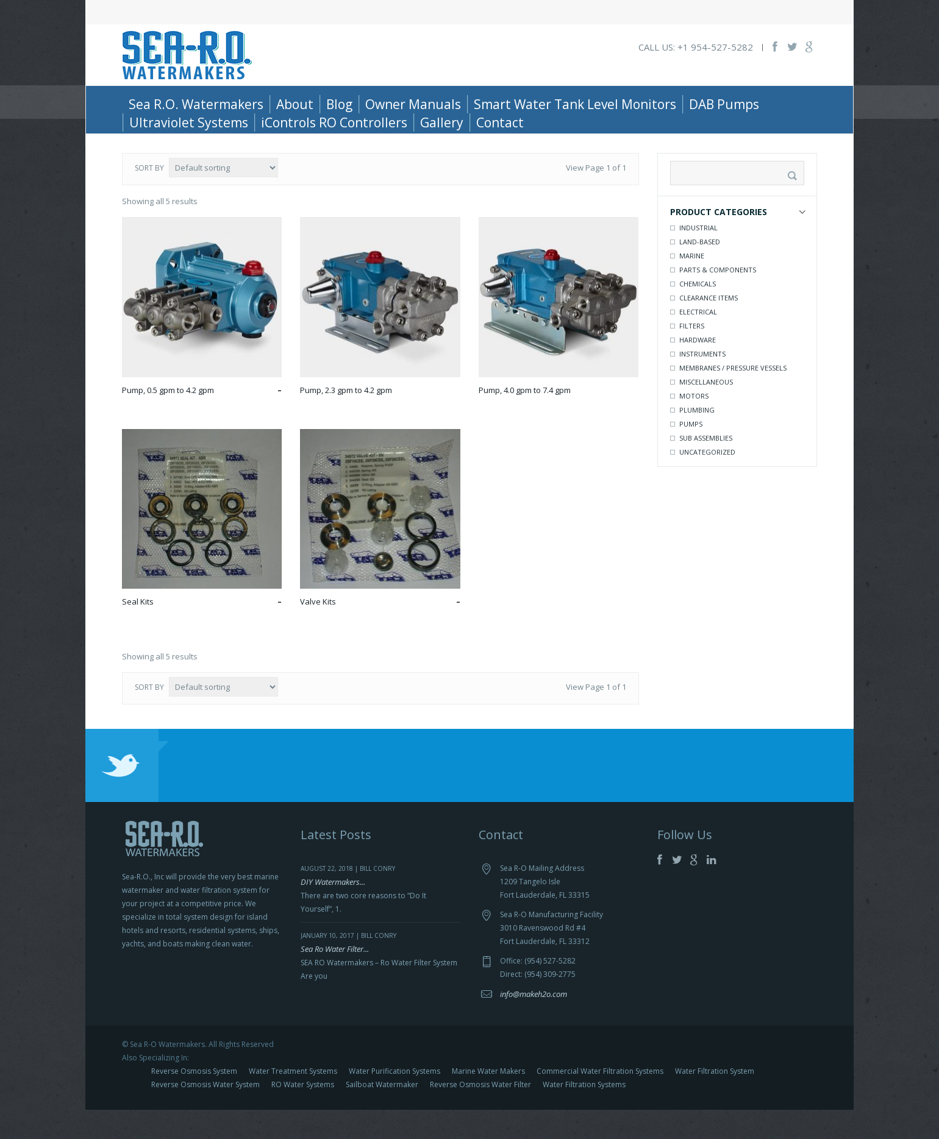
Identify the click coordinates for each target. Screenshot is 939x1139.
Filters (691, 355)
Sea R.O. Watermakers (196, 104)
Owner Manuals (413, 104)
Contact (500, 122)
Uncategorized (707, 481)
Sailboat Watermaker (382, 1114)
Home (133, 144)
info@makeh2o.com (533, 1023)
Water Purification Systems (394, 1100)
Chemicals (697, 313)
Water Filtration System (714, 1100)
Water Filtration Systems (584, 1114)
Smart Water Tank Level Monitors (575, 104)
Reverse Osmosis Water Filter (480, 1114)
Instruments (702, 383)
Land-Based (699, 270)
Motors (694, 425)
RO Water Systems (302, 1114)
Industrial (698, 256)
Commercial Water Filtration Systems (600, 1100)
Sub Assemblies (705, 467)
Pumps (690, 453)
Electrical (698, 341)
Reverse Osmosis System (194, 1100)
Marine (691, 284)
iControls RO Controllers (334, 122)
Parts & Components (193, 144)
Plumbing (697, 439)
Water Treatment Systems (293, 1100)
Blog (339, 104)
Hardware (697, 369)
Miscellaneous (706, 411)
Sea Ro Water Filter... (335, 978)
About (294, 104)
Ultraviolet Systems (188, 122)
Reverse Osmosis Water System (205, 1114)
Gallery (441, 122)
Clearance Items (708, 327)
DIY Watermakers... (333, 911)
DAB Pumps (724, 104)
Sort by (149, 197)
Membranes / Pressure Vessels (733, 397)
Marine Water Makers (488, 1100)
